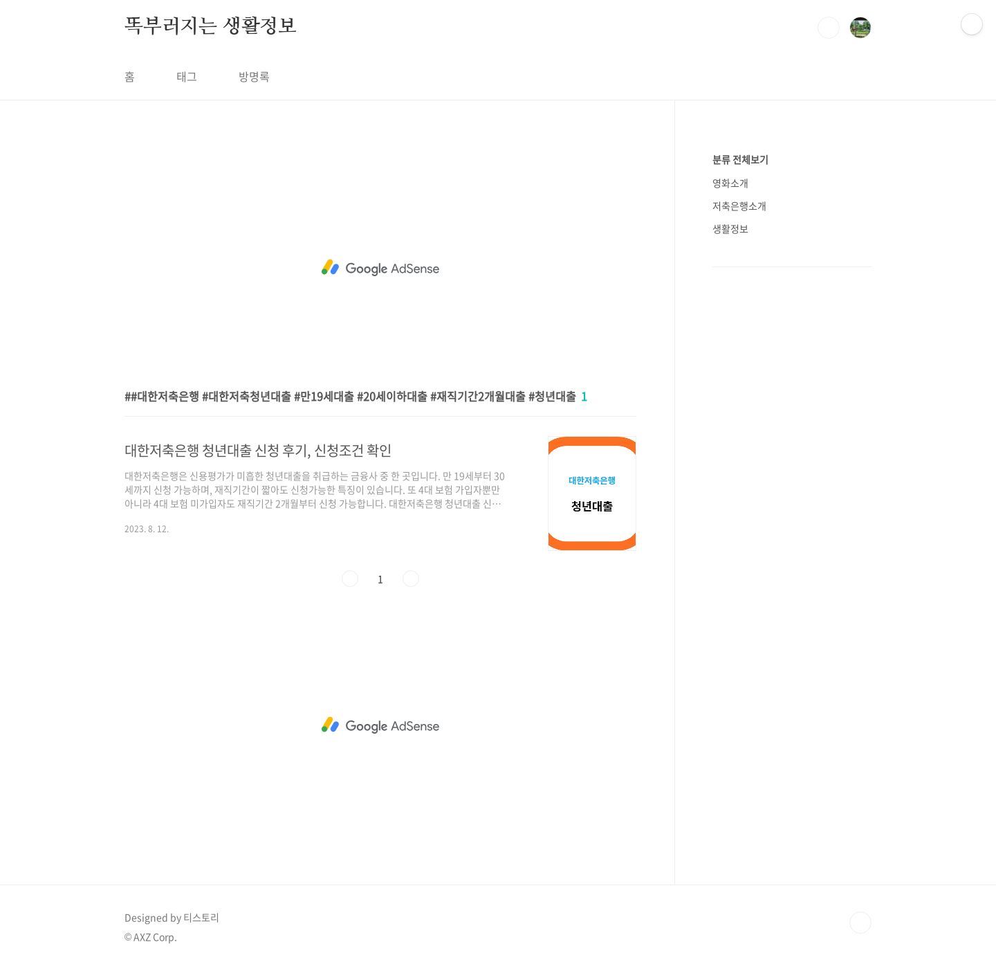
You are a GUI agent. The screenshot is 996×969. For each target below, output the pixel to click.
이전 (350, 578)
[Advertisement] (380, 268)
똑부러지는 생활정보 (210, 27)
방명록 (254, 76)
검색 (828, 27)
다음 (411, 578)
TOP (860, 923)
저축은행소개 (739, 205)
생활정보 (730, 228)
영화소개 (730, 183)
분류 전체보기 (740, 159)
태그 (186, 76)
